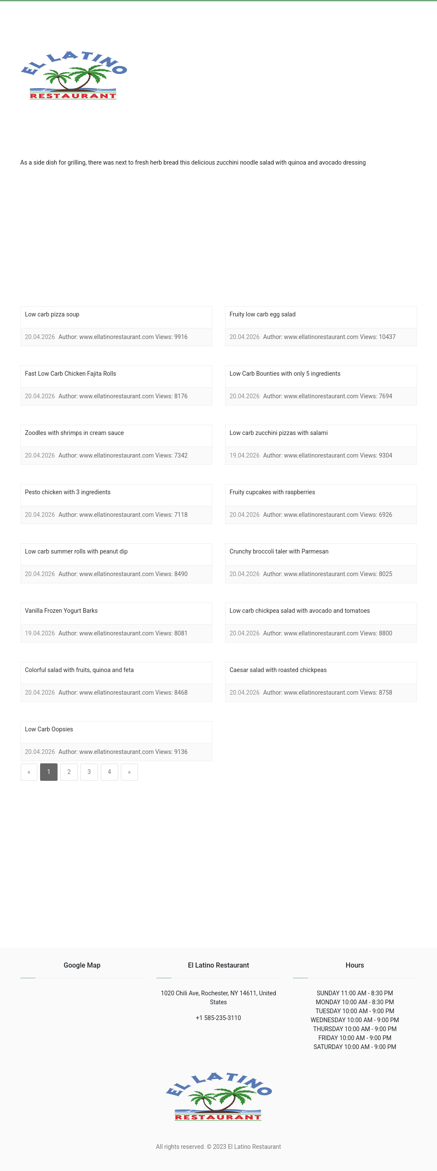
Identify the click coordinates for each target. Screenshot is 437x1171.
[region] (218, 235)
